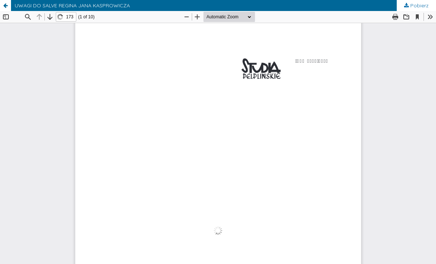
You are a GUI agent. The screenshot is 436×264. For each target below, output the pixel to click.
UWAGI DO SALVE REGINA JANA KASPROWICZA (72, 5)
